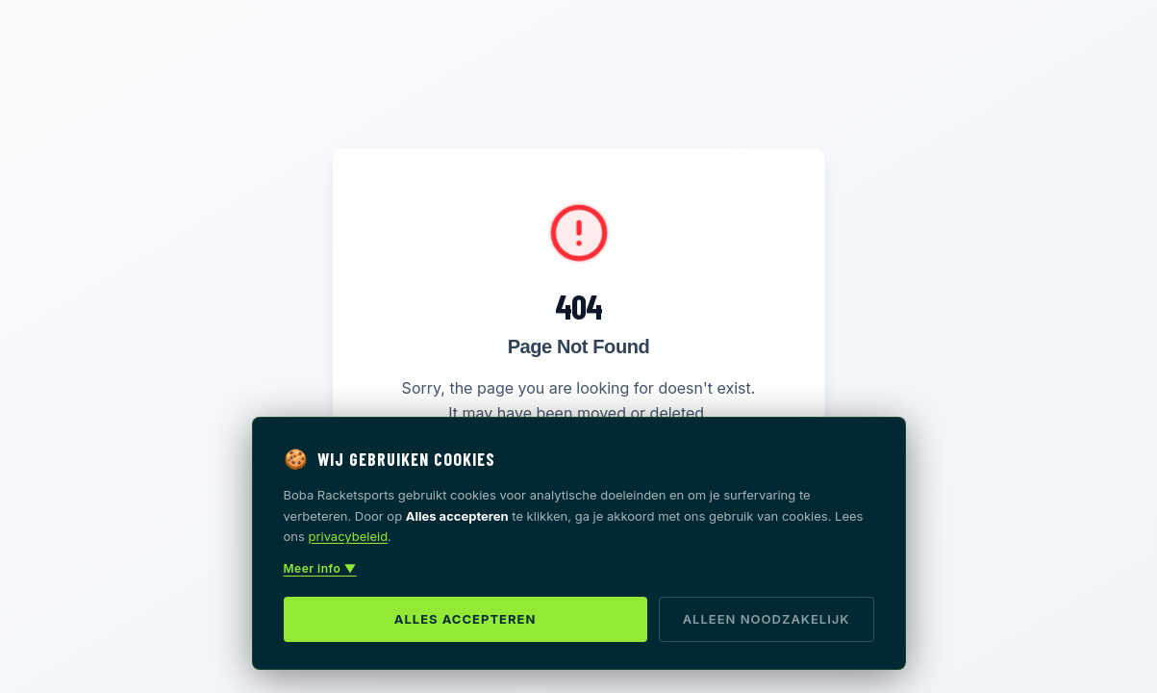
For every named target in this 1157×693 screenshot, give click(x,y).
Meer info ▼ (320, 568)
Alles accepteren (465, 619)
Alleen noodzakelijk (766, 619)
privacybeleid (349, 536)
